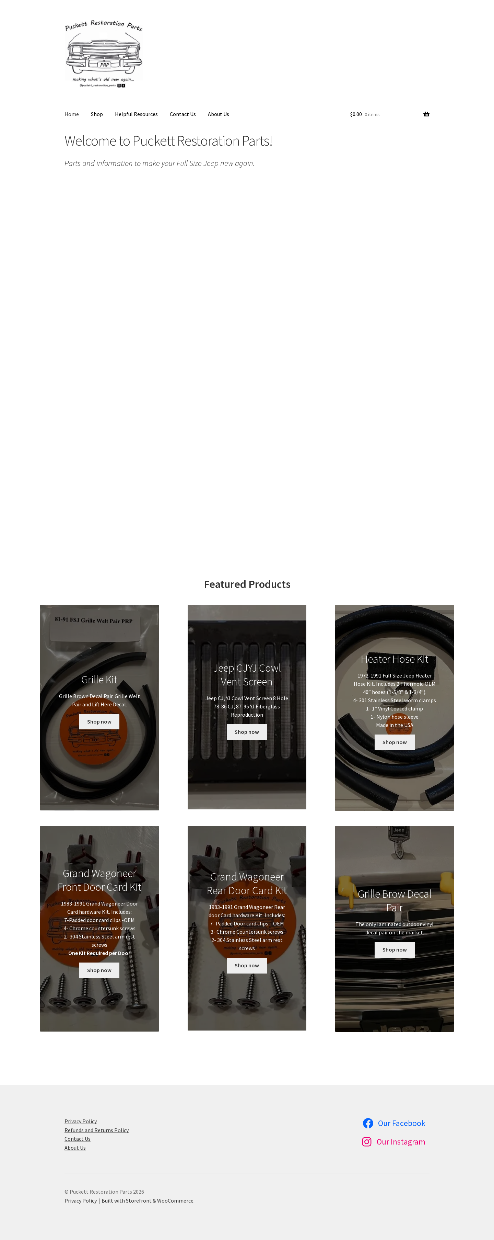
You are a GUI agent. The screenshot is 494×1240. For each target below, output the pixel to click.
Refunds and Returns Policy (96, 1130)
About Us (218, 114)
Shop (97, 114)
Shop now (99, 721)
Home (71, 114)
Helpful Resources (136, 114)
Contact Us (183, 114)
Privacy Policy (80, 1121)
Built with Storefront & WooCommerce (147, 1200)
